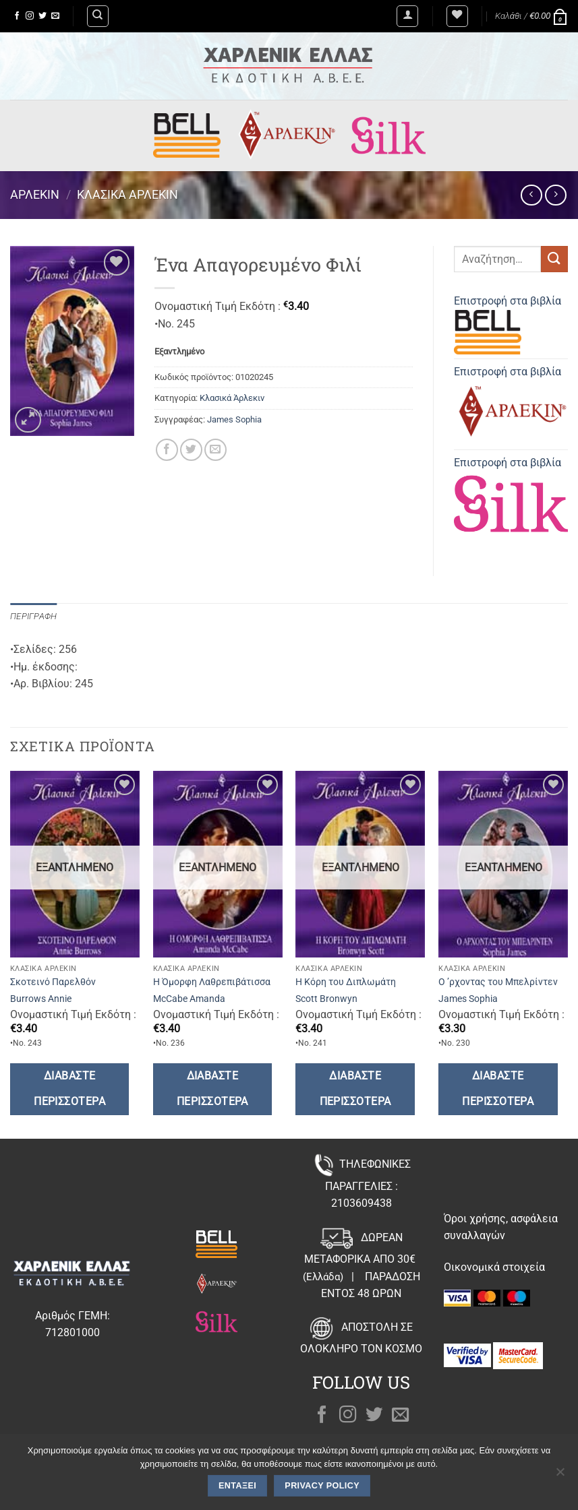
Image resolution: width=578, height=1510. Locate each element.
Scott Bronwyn (326, 999)
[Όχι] (560, 1475)
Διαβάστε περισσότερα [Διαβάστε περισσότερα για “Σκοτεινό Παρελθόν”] (69, 1088)
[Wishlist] (457, 16)
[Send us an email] (55, 16)
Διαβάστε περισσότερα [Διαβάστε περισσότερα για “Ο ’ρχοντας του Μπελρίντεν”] (497, 1088)
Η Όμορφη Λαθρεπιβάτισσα (211, 982)
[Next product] (531, 195)
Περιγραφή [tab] (33, 616)
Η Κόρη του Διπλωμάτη (345, 982)
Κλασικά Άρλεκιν (127, 194)
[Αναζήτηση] (98, 16)
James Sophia (234, 419)
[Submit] (554, 259)
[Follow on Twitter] (42, 16)
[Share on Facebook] (167, 450)
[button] (407, 16)
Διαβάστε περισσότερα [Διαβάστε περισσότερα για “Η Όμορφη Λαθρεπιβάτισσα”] (212, 1088)
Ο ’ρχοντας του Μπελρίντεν (498, 982)
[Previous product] (555, 195)
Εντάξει (237, 1485)
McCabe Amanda (189, 999)
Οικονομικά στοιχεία (494, 1267)
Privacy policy (322, 1485)
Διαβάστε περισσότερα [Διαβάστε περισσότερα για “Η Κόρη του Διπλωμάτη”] (355, 1088)
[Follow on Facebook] (17, 16)
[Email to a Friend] (215, 450)
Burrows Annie (40, 999)
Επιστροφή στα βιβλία (507, 324)
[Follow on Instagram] (30, 16)
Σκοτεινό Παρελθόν (53, 982)
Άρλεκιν (34, 194)
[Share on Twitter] (191, 450)
